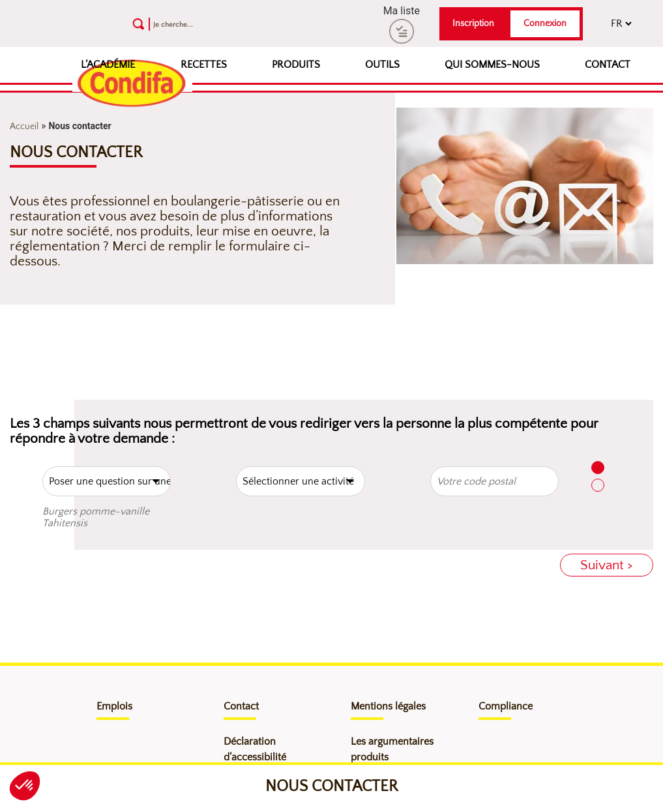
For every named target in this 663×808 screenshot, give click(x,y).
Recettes (204, 64)
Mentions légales (388, 706)
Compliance (506, 706)
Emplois (114, 706)
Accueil (24, 126)
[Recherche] (224, 23)
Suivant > (606, 565)
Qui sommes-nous (492, 64)
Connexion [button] (545, 23)
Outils (382, 64)
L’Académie (108, 64)
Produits (296, 64)
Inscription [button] (473, 23)
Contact (607, 64)
